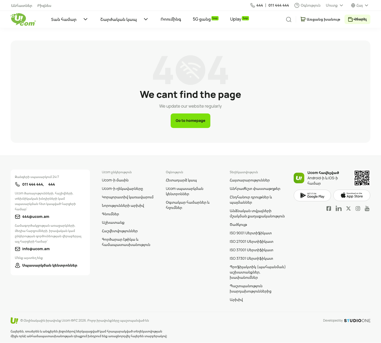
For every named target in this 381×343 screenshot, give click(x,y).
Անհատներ (21, 5)
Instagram (358, 208)
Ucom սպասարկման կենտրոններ (184, 191)
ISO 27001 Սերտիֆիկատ (251, 241)
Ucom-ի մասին (115, 180)
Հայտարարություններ (250, 180)
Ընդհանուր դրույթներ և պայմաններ (251, 200)
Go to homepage (190, 120)
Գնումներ (110, 214)
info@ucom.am (36, 248)
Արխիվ (236, 299)
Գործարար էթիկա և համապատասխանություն (126, 242)
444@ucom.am (35, 216)
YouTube (367, 208)
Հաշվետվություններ (120, 231)
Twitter (348, 208)
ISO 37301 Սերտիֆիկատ (251, 258)
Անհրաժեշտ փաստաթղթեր (255, 188)
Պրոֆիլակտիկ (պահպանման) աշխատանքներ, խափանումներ (258, 272)
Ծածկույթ (238, 224)
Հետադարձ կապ (181, 180)
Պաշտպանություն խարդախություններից (250, 288)
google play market (312, 196)
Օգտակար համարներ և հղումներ (188, 205)
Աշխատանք (113, 222)
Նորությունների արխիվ (123, 205)
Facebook (329, 208)
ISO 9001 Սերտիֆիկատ (251, 233)
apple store (351, 196)
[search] (286, 19)
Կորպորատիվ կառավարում (127, 197)
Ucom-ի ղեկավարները (122, 188)
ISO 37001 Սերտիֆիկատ (251, 250)
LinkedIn (339, 208)
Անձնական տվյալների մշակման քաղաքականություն (257, 213)
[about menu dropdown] (335, 5)
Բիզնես (43, 5)
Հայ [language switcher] (359, 5)
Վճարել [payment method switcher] (359, 19)
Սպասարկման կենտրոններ (49, 265)
